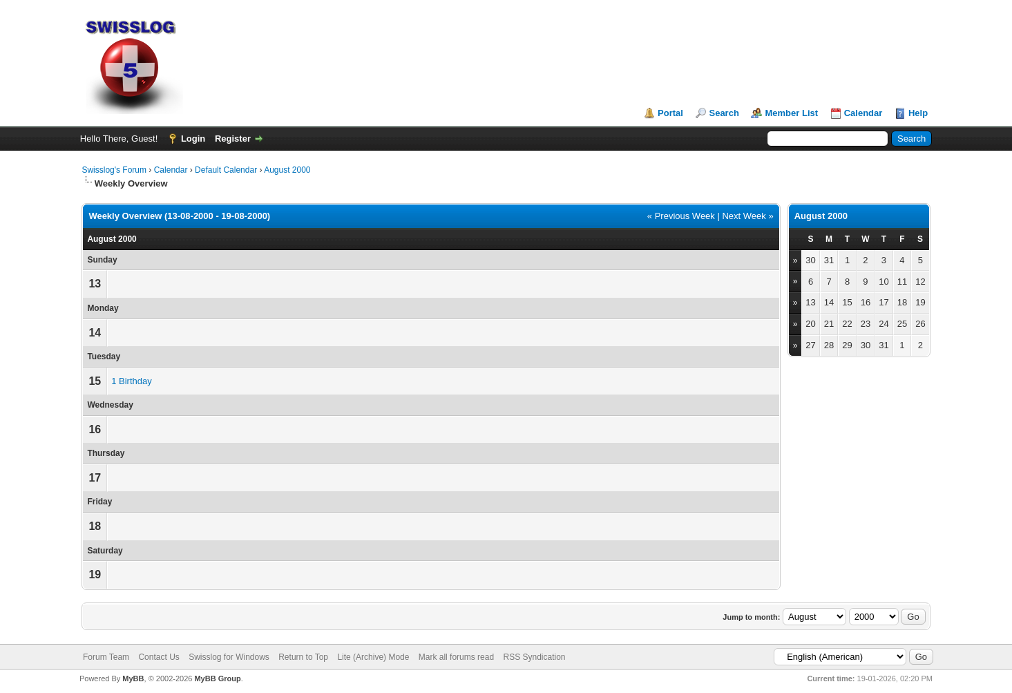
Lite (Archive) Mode (373, 657)
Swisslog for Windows (229, 657)
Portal (670, 113)
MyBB (133, 678)
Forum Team (106, 657)
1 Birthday (131, 381)
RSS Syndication (534, 657)
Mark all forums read (456, 657)
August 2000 (287, 170)
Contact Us (158, 657)
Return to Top (303, 657)
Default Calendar (226, 170)
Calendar (863, 113)
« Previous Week (681, 216)
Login (193, 138)
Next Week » (747, 216)
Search (723, 113)
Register (233, 138)
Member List (791, 113)
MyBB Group (217, 678)
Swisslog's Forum (114, 170)
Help (918, 113)
